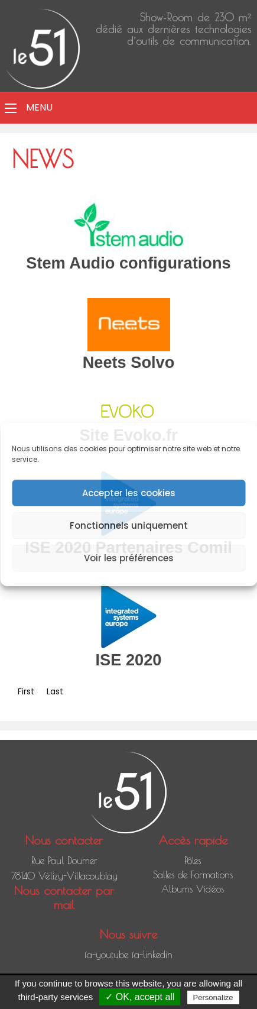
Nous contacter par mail (64, 897)
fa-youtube (106, 954)
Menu (39, 107)
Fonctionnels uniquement (129, 525)
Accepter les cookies (128, 493)
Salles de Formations (193, 874)
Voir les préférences (129, 558)
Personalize (213, 997)
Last (55, 691)
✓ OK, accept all (139, 997)
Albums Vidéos (192, 889)
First (26, 691)
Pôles (192, 860)
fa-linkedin (152, 954)
